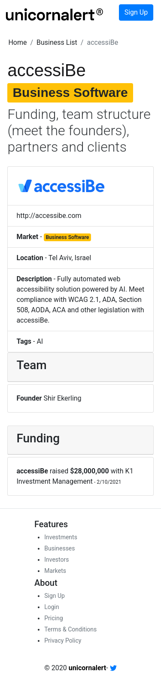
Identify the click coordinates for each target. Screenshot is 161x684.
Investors (56, 559)
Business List (56, 42)
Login (51, 606)
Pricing (53, 618)
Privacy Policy (62, 640)
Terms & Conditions (70, 629)
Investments (60, 537)
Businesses (59, 548)
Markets (55, 570)
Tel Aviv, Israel (70, 258)
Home (17, 42)
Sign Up (136, 12)
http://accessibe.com (48, 215)
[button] (17, 42)
